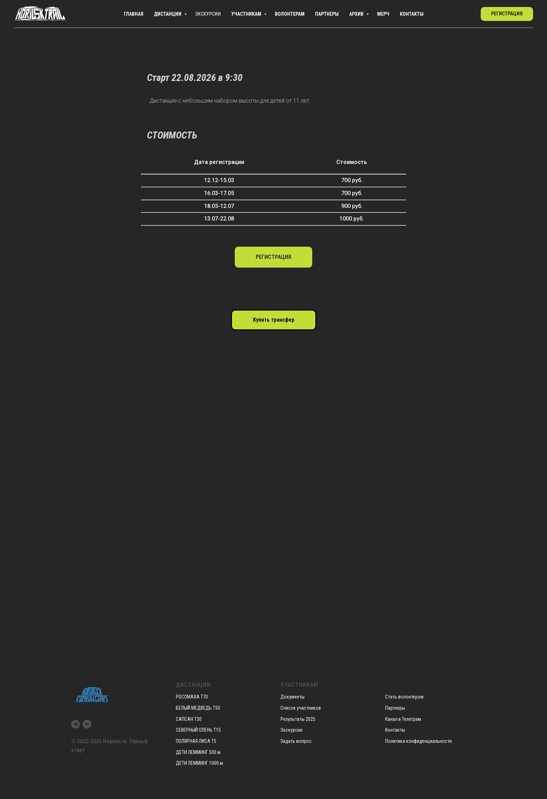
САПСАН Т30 (189, 719)
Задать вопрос (296, 741)
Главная (93, 14)
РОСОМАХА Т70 (192, 697)
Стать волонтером (404, 697)
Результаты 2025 (297, 719)
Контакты (413, 14)
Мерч (380, 14)
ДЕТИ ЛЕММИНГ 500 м (198, 752)
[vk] (469, 14)
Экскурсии (178, 14)
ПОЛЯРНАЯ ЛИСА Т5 (196, 741)
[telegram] (453, 14)
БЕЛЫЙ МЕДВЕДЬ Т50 (198, 708)
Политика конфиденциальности (418, 741)
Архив (349, 14)
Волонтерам (271, 14)
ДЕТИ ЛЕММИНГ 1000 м (199, 763)
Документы (292, 697)
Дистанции (133, 14)
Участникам (222, 14)
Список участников (300, 708)
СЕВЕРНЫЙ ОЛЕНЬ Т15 (198, 730)
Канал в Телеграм (403, 719)
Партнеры (314, 14)
